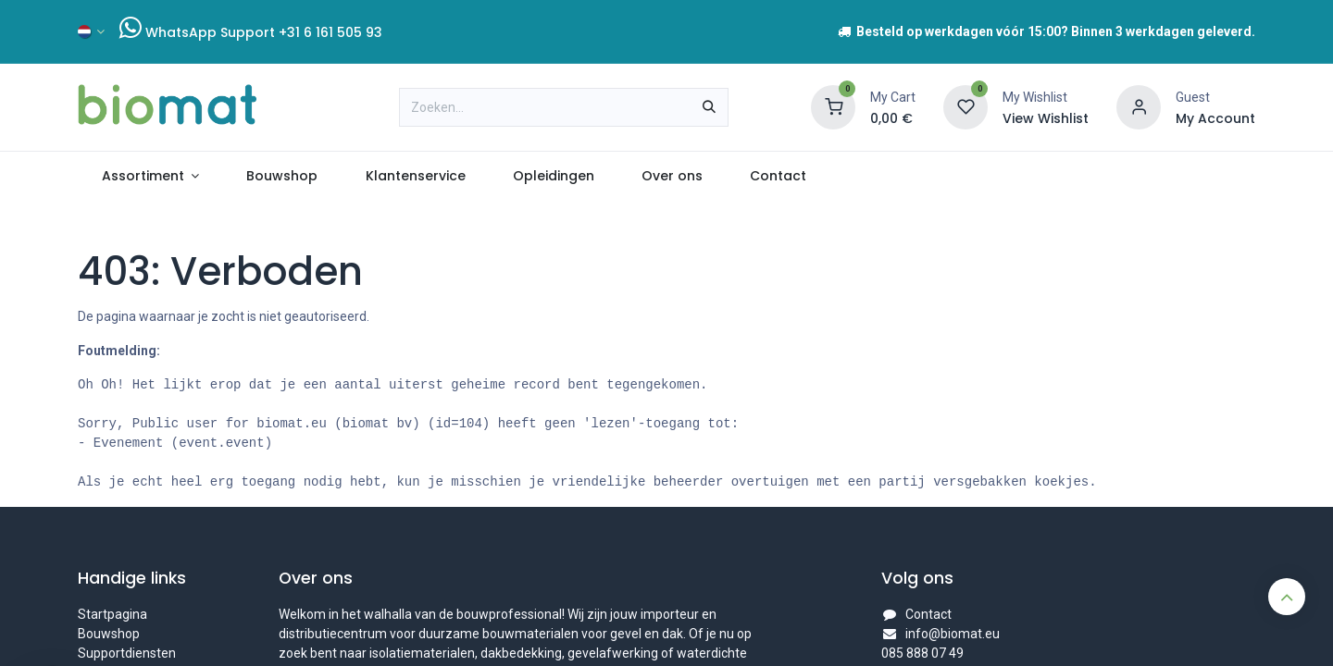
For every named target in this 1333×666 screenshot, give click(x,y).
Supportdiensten (127, 653)
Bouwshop (109, 633)
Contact (928, 614)
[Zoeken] (709, 107)
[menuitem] (150, 176)
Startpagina (112, 614)
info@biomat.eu (952, 633)
